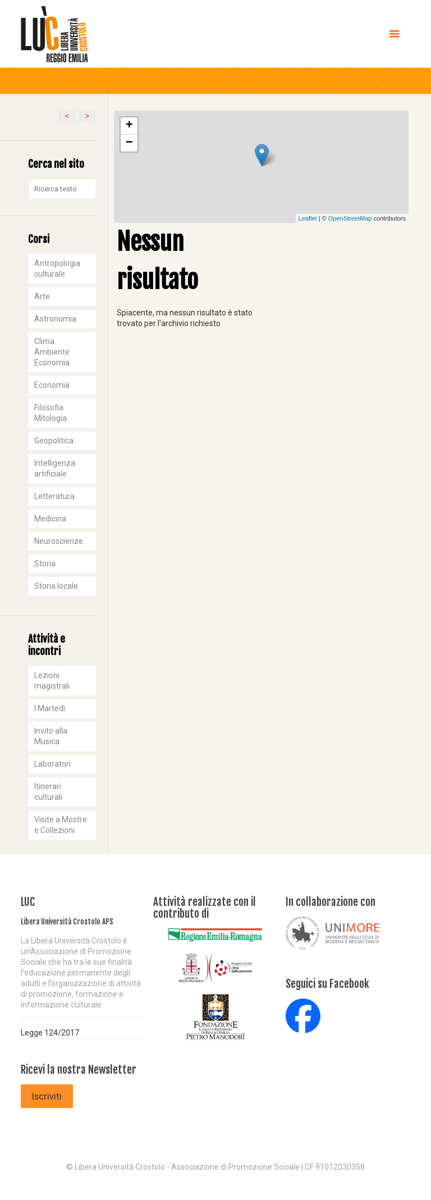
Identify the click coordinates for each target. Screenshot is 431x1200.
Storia (45, 563)
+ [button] (129, 125)
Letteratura (54, 496)
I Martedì (49, 708)
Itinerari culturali (48, 791)
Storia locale (56, 585)
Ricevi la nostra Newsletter (78, 1070)
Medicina (50, 518)
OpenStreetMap (350, 218)
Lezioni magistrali (52, 680)
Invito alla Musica (50, 736)
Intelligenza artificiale (54, 468)
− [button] (129, 143)
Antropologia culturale (57, 268)
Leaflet (308, 218)
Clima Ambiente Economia (52, 352)
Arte (42, 296)
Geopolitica (54, 440)
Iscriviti (47, 1096)
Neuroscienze (58, 541)
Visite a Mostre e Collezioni (60, 825)
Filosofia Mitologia (50, 413)
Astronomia (55, 318)
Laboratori (52, 763)
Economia (52, 385)
